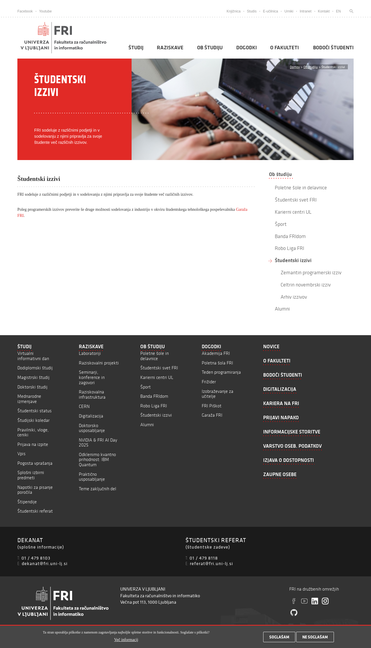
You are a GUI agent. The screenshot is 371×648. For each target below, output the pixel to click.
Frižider (209, 381)
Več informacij (126, 641)
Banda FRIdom (154, 396)
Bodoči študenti (333, 47)
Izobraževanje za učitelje (217, 394)
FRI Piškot (211, 406)
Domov (295, 67)
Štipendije (27, 501)
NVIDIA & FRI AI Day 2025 (98, 442)
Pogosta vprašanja (34, 463)
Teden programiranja (221, 372)
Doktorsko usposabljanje (92, 428)
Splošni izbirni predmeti (30, 475)
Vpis (21, 453)
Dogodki (246, 47)
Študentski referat (35, 511)
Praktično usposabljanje (92, 476)
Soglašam (279, 638)
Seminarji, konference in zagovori (92, 377)
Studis (252, 11)
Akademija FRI (216, 353)
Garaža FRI (212, 415)
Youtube (45, 11)
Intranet (306, 11)
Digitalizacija (91, 416)
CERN (84, 406)
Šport (145, 387)
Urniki (288, 11)
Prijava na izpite (32, 444)
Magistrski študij (33, 377)
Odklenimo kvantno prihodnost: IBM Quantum (97, 459)
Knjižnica (234, 11)
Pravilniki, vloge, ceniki (33, 432)
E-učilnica (270, 11)
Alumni (147, 424)
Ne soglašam (315, 638)
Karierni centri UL (156, 377)
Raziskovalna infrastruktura (92, 394)
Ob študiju (210, 47)
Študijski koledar (33, 420)
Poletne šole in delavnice (154, 356)
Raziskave (170, 47)
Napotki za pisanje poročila (35, 489)
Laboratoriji (90, 353)
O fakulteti (284, 47)
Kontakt (324, 11)
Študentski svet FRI (159, 368)
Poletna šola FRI (217, 363)
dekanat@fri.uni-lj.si (45, 563)
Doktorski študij (32, 387)
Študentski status (34, 410)
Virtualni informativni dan (33, 356)
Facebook (25, 11)
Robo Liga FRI (153, 406)
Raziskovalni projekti (99, 363)
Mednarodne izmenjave (29, 398)
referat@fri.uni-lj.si (211, 563)
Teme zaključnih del (97, 488)
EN (338, 11)
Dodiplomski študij (35, 368)
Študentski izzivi (293, 260)
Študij (135, 47)
